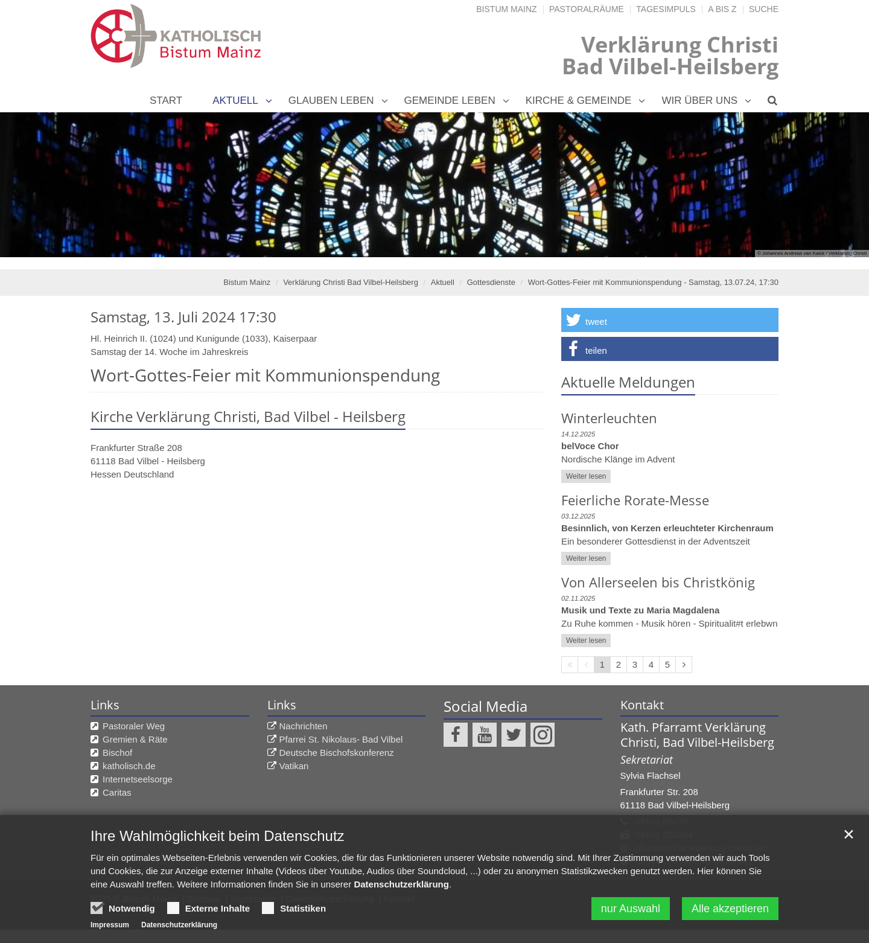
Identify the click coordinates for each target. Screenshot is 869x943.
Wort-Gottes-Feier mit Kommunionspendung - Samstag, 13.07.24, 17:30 (653, 282)
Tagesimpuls (666, 9)
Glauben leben (331, 100)
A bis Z (722, 9)
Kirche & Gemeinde (579, 100)
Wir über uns (699, 100)
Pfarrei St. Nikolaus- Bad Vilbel (341, 739)
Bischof (117, 752)
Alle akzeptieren (730, 909)
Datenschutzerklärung (401, 884)
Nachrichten (303, 726)
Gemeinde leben (449, 100)
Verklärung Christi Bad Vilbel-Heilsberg (350, 282)
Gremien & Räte (135, 739)
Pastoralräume (586, 9)
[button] (669, 320)
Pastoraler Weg (134, 726)
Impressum (110, 925)
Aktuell (235, 100)
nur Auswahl (630, 909)
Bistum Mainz (506, 9)
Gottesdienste (491, 282)
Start (166, 100)
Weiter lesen (586, 476)
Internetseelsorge (138, 779)
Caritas (117, 792)
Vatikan (294, 766)
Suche (763, 9)
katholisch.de (129, 766)
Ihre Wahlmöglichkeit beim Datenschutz (218, 836)
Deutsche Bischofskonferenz (336, 752)
